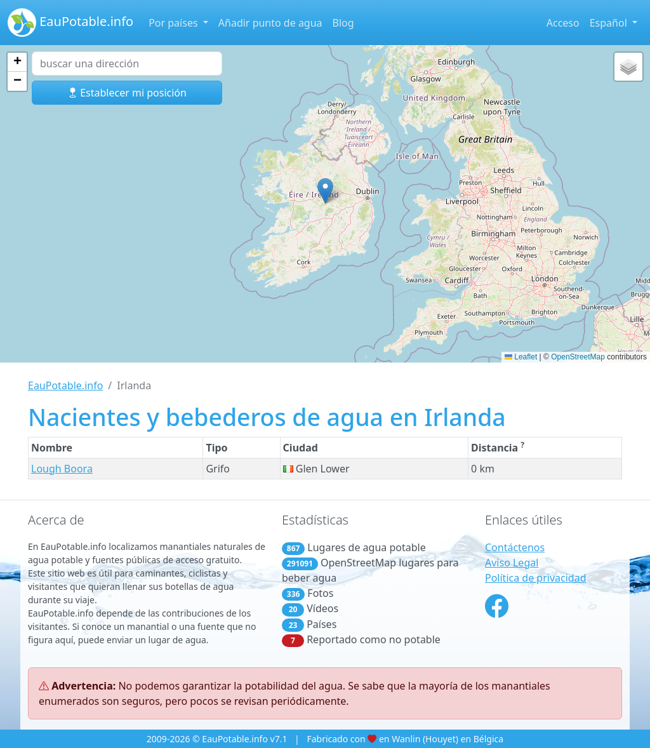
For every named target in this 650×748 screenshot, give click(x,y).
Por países (175, 23)
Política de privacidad (536, 578)
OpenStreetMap (578, 356)
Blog (343, 23)
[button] (325, 191)
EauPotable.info (70, 22)
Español (610, 23)
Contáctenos (515, 547)
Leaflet (521, 356)
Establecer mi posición (127, 93)
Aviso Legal (511, 563)
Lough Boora (62, 469)
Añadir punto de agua (270, 23)
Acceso (563, 23)
